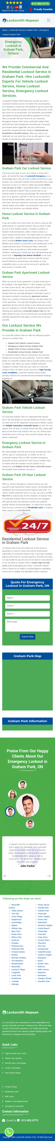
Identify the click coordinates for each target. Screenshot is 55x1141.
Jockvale (15, 981)
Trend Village (16, 916)
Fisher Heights (44, 916)
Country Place (43, 940)
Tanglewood (16, 919)
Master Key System (13, 1058)
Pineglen (15, 943)
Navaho (14, 955)
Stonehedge (16, 922)
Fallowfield (42, 922)
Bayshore (42, 972)
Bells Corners (43, 969)
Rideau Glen (16, 937)
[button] (22, 784)
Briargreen (42, 957)
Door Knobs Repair (13, 1073)
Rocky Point (16, 934)
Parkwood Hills (17, 949)
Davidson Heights (45, 925)
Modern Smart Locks (24, 240)
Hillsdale (15, 984)
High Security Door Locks (15, 1053)
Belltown (41, 966)
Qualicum (15, 940)
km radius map (27, 685)
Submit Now (27, 636)
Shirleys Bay (16, 928)
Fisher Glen (42, 919)
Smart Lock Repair (13, 1068)
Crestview (42, 934)
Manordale (15, 966)
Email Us (11, 1120)
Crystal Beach (43, 928)
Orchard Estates (18, 952)
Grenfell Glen (43, 907)
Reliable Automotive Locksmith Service (22, 425)
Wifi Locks (9, 1096)
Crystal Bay (42, 931)
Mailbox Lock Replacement (16, 1101)
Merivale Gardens (18, 957)
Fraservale (42, 913)
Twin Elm (15, 913)
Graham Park (43, 910)
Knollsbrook (16, 978)
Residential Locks (35, 507)
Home (4, 30)
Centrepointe (43, 949)
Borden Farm (43, 963)
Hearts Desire (43, 905)
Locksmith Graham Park (26, 1137)
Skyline (14, 925)
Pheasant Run (17, 946)
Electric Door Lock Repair (15, 1063)
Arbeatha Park (44, 981)
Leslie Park (16, 975)
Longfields (15, 972)
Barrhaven (42, 975)
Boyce (40, 960)
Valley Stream (17, 910)
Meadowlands (17, 963)
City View (42, 946)
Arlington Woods (44, 978)
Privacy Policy (11, 1087)
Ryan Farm (15, 931)
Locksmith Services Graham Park (23, 30)
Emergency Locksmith (14, 1106)
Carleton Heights (45, 955)
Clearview (42, 943)
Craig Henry (43, 937)
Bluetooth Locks (12, 1091)
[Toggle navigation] (48, 20)
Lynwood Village (18, 969)
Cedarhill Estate (44, 952)
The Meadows (17, 960)
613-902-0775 (40, 4)
